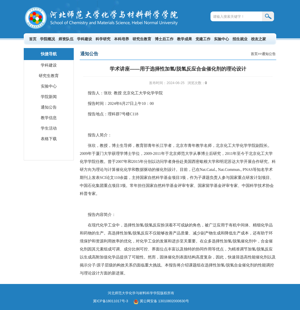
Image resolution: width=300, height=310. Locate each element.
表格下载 (49, 139)
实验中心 (221, 39)
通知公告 (49, 107)
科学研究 (103, 39)
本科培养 (121, 39)
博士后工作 (164, 39)
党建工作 (203, 39)
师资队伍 (66, 39)
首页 (32, 39)
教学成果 (184, 39)
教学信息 (49, 118)
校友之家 (258, 39)
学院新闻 (49, 97)
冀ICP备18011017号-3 (110, 301)
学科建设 (84, 39)
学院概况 (47, 39)
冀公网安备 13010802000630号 (160, 301)
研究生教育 (141, 39)
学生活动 (49, 128)
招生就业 (240, 39)
